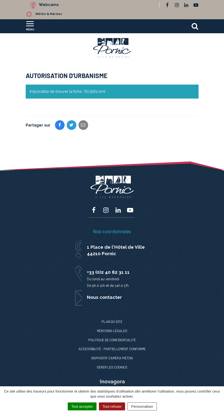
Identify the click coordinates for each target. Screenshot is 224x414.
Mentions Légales (112, 331)
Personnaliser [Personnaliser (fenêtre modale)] (142, 406)
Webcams (49, 4)
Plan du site (112, 322)
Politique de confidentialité (112, 340)
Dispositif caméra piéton (112, 358)
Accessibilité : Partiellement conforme (112, 349)
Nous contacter (104, 297)
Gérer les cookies (112, 367)
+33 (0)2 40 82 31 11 (108, 272)
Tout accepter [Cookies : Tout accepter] (82, 406)
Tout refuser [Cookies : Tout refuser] (112, 406)
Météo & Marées (49, 14)
